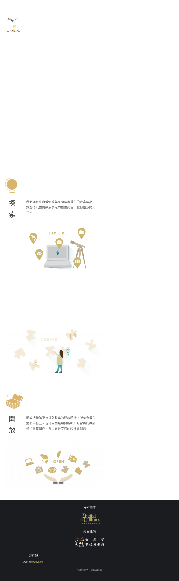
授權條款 (82, 570)
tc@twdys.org (36, 562)
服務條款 (96, 570)
